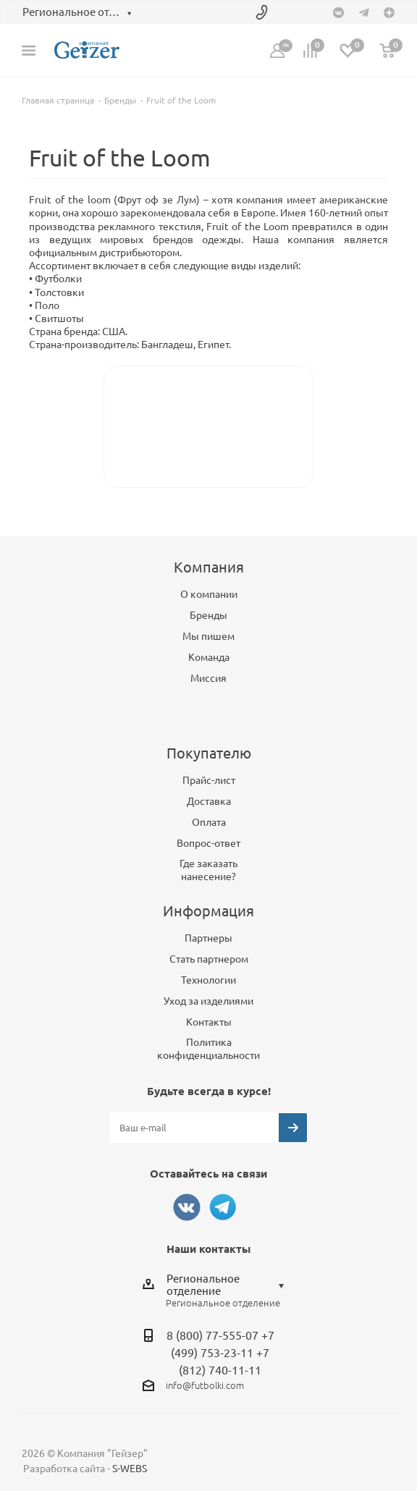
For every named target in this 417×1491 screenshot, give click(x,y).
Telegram (222, 1207)
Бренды (208, 615)
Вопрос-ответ (208, 843)
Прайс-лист (208, 780)
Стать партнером (208, 959)
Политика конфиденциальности (208, 1048)
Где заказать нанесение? (208, 870)
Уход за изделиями (208, 1001)
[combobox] (229, 1285)
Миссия (208, 678)
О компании (208, 594)
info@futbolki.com (205, 1385)
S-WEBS (129, 1468)
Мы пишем (208, 636)
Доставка (209, 801)
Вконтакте (186, 1207)
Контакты (209, 1022)
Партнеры (208, 938)
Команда (208, 657)
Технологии (208, 980)
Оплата (209, 822)
